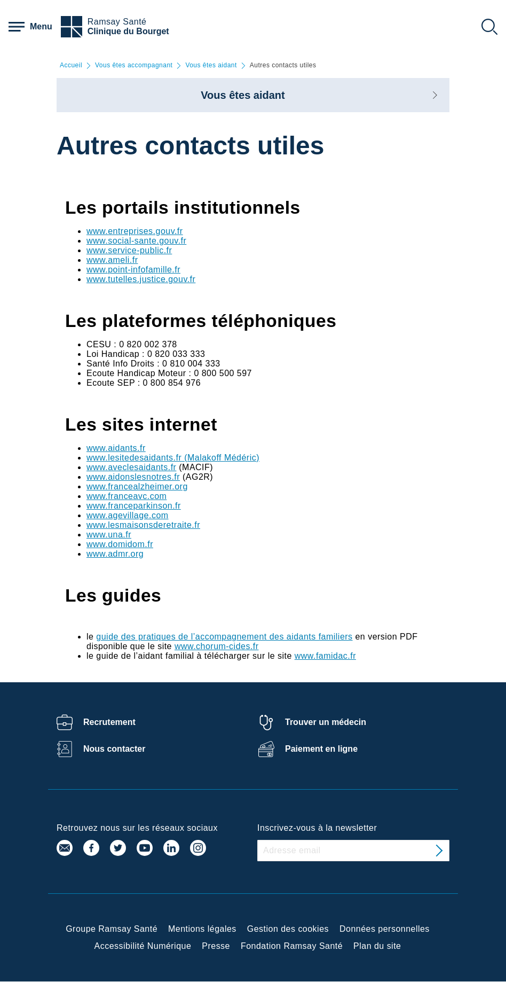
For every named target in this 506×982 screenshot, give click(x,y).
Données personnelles (384, 928)
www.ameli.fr (112, 259)
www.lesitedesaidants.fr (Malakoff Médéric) (172, 457)
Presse (216, 945)
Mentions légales (202, 928)
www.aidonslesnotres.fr (133, 476)
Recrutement (109, 722)
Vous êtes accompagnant (133, 65)
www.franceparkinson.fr (133, 505)
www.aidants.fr (116, 448)
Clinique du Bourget (128, 31)
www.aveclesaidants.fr (131, 467)
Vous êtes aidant (210, 65)
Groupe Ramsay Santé (111, 928)
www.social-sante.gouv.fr (136, 240)
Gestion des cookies (288, 928)
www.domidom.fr (119, 544)
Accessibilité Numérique (143, 945)
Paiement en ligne (321, 748)
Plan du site (377, 945)
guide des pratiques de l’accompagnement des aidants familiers (224, 636)
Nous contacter (114, 748)
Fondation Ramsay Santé (292, 945)
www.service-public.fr (129, 250)
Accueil (71, 65)
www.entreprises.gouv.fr (134, 231)
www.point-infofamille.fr (133, 269)
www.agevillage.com (127, 515)
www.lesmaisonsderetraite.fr (143, 524)
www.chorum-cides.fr (217, 646)
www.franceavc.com (126, 496)
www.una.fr (108, 534)
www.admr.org (115, 553)
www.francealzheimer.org (137, 486)
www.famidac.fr (325, 655)
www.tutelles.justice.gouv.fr (140, 279)
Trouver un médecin (325, 722)
